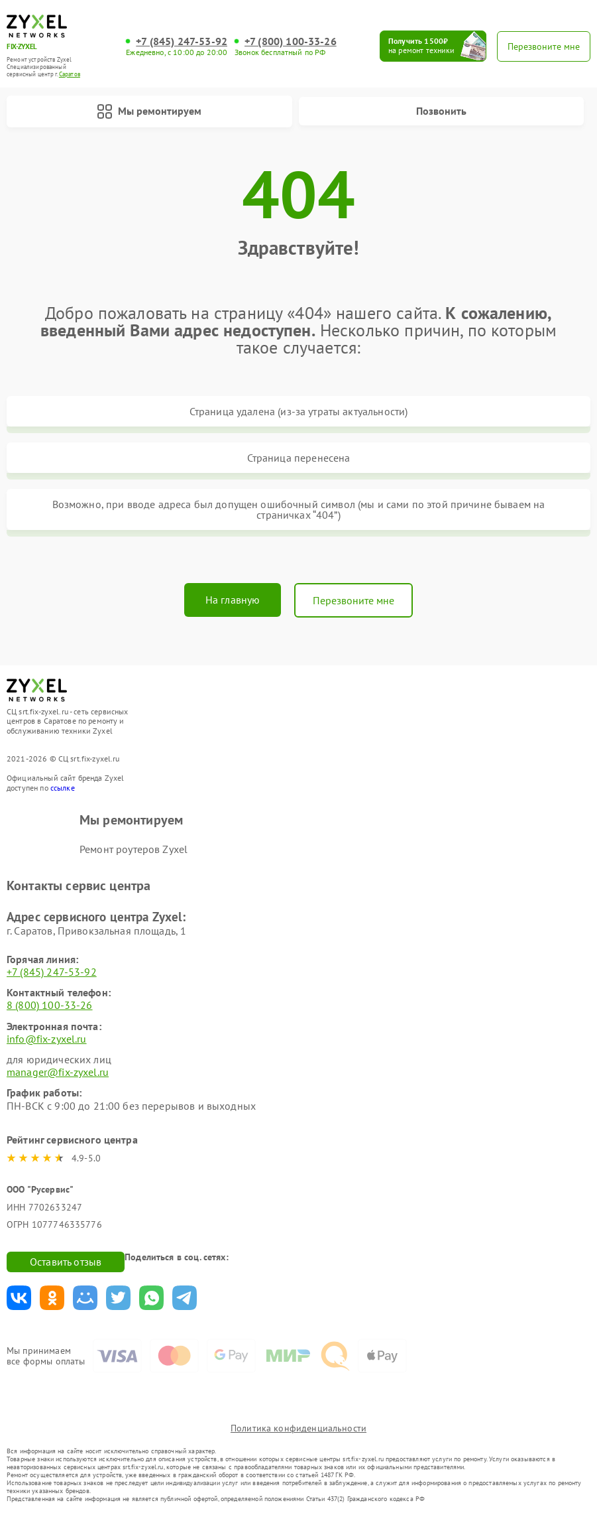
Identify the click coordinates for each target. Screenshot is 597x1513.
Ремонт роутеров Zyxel (134, 849)
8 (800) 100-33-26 (50, 1005)
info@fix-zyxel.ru (47, 1038)
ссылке (62, 788)
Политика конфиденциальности (298, 1428)
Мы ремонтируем (149, 111)
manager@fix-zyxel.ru (58, 1072)
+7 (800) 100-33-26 (290, 41)
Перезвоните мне (353, 600)
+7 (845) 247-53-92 (181, 41)
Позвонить (441, 110)
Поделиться (19, 1297)
